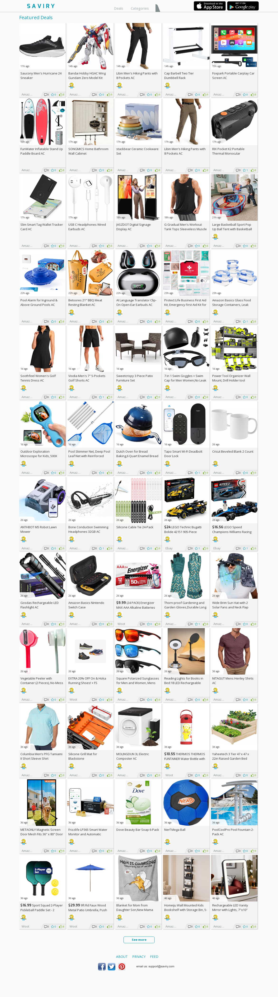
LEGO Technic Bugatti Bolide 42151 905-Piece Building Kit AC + (183, 531)
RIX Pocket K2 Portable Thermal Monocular (228, 151)
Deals (118, 8)
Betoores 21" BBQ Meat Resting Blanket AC (85, 302)
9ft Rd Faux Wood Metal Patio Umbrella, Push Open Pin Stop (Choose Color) (89, 910)
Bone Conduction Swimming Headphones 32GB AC (88, 529)
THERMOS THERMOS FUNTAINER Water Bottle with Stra (184, 758)
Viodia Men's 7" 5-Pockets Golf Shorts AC (86, 378)
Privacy (139, 956)
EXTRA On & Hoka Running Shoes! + (87, 680)
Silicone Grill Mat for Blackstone (82, 756)
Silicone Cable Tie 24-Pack (134, 527)
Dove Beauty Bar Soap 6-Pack (137, 829)
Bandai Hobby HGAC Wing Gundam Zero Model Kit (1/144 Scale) (87, 77)
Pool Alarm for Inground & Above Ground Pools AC (38, 302)
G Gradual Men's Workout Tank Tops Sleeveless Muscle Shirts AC (185, 229)
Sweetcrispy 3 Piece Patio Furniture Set (134, 378)
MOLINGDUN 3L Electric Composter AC (132, 756)
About (122, 956)
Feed (154, 956)
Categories (140, 8)
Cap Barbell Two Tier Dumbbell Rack (179, 75)
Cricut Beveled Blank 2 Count (232, 451)
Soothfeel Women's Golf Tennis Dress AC (38, 378)
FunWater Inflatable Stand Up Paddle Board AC (41, 151)
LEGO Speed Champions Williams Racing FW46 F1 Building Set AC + (231, 531)
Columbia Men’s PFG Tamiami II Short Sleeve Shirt (41, 756)
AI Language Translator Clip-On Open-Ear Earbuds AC (136, 302)
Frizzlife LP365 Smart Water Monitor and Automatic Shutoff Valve (87, 834)
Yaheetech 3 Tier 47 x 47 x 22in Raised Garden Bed (230, 756)
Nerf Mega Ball (174, 829)
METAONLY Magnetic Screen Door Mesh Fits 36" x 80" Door (41, 831)
